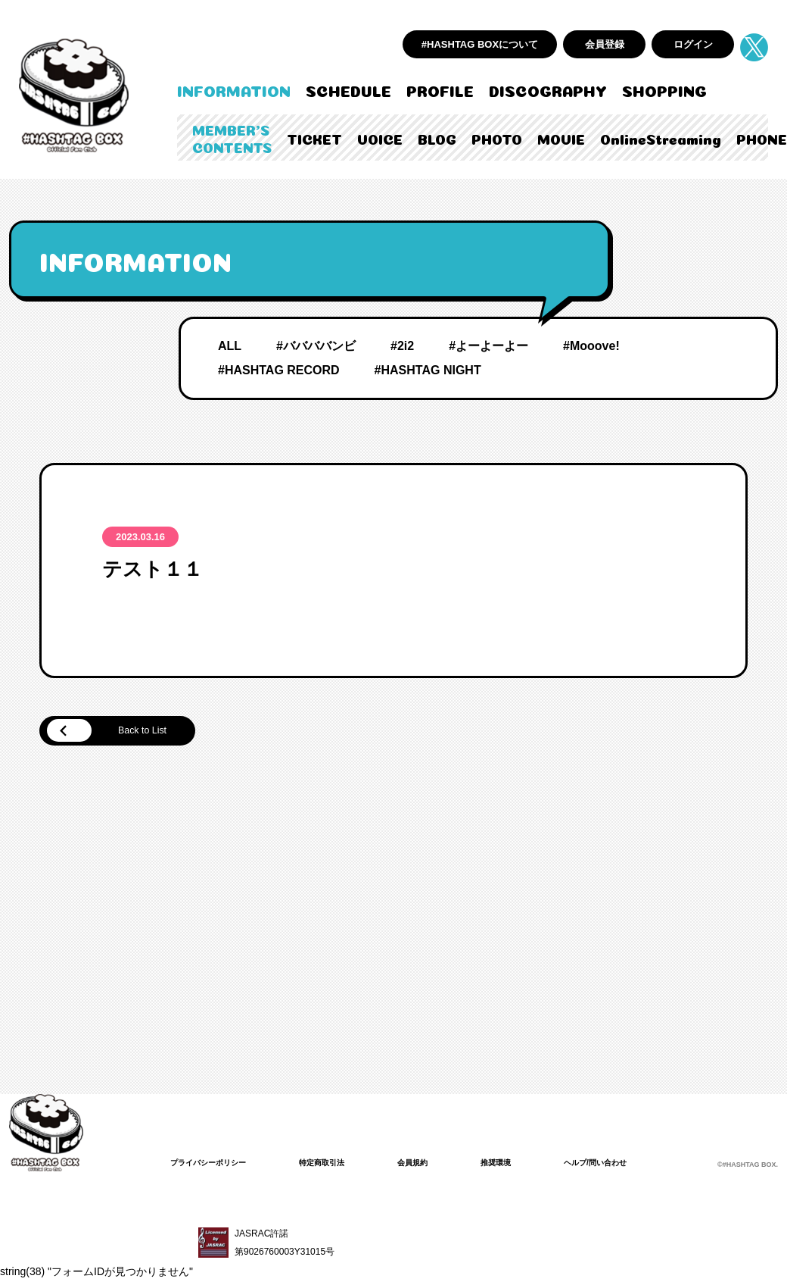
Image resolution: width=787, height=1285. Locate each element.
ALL (229, 345)
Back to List (121, 732)
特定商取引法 (341, 1165)
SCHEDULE (348, 89)
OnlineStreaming (660, 138)
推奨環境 (529, 1165)
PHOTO (496, 138)
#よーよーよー (488, 345)
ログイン (693, 44)
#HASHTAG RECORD (279, 370)
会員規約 (439, 1165)
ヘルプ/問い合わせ (637, 1165)
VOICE (380, 138)
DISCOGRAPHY (548, 89)
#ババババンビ (316, 345)
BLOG (437, 138)
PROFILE (440, 89)
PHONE (761, 138)
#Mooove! (591, 345)
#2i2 (402, 345)
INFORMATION (234, 89)
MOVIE (561, 138)
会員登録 (604, 44)
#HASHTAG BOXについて (479, 44)
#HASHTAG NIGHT (428, 370)
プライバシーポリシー (215, 1165)
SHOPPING (664, 89)
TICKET (314, 138)
